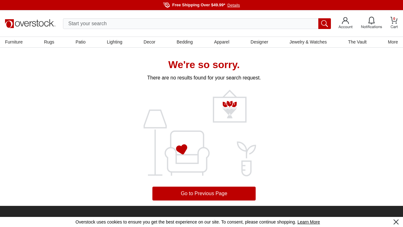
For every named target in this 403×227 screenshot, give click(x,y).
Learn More (309, 221)
